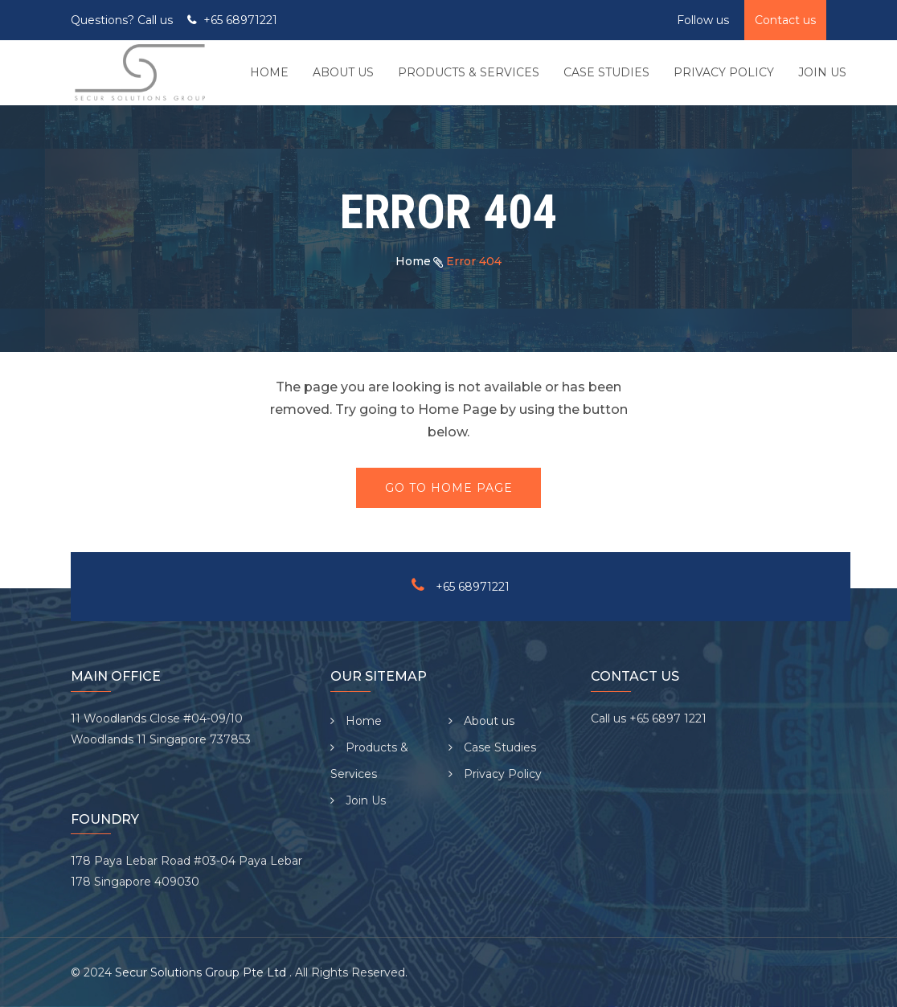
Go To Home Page (449, 488)
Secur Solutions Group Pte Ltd (202, 972)
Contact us (785, 20)
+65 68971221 (240, 20)
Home (413, 261)
